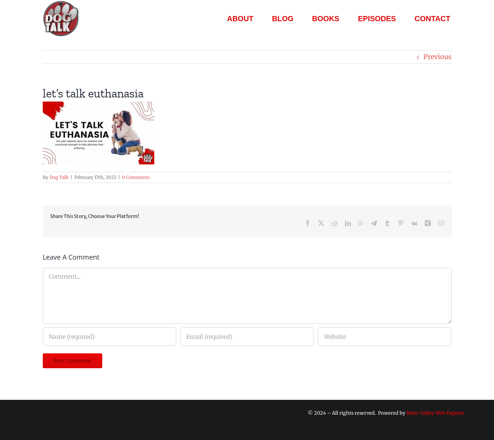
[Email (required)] (247, 336)
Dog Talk (59, 177)
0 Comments (136, 177)
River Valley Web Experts (435, 413)
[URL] (384, 336)
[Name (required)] (109, 336)
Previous (437, 56)
